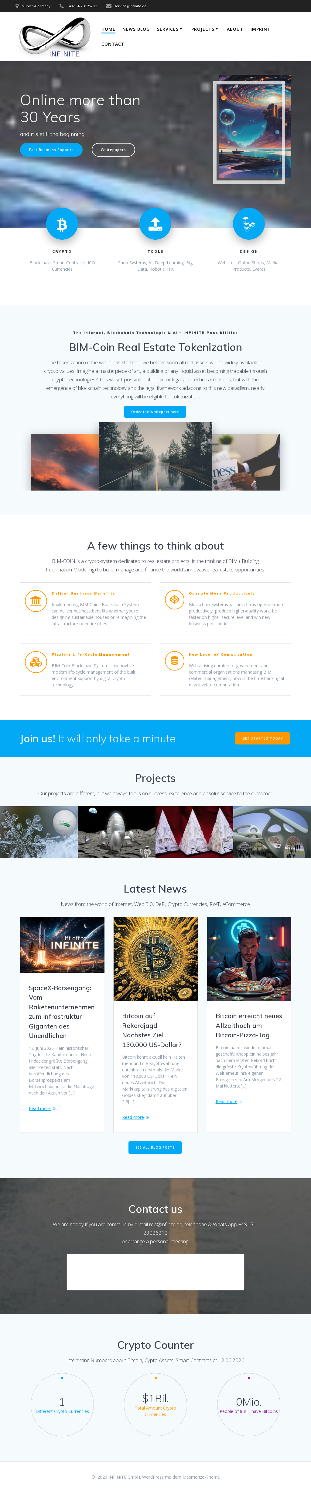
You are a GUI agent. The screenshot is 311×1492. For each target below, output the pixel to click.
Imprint (261, 29)
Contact (113, 44)
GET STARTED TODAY (262, 738)
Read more (40, 1108)
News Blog (136, 29)
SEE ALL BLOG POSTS (155, 1148)
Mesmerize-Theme (201, 1477)
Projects (202, 29)
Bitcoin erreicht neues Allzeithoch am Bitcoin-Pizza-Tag (249, 1025)
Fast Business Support (51, 149)
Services (168, 29)
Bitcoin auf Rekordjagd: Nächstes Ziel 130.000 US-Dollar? (152, 1030)
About (235, 29)
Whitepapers (113, 149)
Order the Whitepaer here (155, 412)
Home (108, 29)
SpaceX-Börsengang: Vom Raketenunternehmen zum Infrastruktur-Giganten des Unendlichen (62, 1012)
